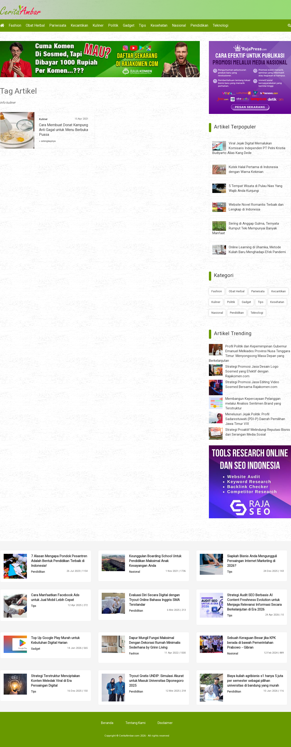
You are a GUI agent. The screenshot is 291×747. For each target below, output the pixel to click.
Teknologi (220, 25)
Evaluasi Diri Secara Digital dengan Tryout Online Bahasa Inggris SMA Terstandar (154, 600)
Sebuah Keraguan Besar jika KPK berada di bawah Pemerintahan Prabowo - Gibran (251, 642)
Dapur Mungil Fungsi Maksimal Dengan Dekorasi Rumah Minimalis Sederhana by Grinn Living (154, 642)
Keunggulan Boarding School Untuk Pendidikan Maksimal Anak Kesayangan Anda (155, 561)
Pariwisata (57, 25)
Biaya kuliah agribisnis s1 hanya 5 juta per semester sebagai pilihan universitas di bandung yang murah (255, 681)
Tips (142, 25)
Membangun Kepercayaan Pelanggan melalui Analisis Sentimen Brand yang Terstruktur (253, 403)
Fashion (15, 25)
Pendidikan (199, 25)
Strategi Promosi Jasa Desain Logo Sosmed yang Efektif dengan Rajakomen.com (251, 371)
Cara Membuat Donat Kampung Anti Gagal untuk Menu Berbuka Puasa (63, 130)
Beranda (107, 723)
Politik (113, 25)
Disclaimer (165, 723)
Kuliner (98, 25)
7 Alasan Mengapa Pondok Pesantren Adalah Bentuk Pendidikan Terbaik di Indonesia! (59, 561)
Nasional (179, 25)
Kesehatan (159, 25)
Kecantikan (79, 25)
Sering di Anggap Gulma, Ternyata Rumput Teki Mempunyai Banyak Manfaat (245, 228)
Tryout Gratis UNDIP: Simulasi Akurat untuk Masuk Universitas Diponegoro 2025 (156, 681)
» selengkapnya (47, 141)
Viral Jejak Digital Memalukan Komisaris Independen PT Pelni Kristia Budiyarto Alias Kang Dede (248, 148)
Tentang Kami (135, 723)
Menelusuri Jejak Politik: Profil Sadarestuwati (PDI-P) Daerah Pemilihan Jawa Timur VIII (255, 419)
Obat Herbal (35, 25)
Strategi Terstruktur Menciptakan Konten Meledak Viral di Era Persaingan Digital (55, 681)
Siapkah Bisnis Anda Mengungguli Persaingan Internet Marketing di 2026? (252, 561)
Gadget (128, 25)
